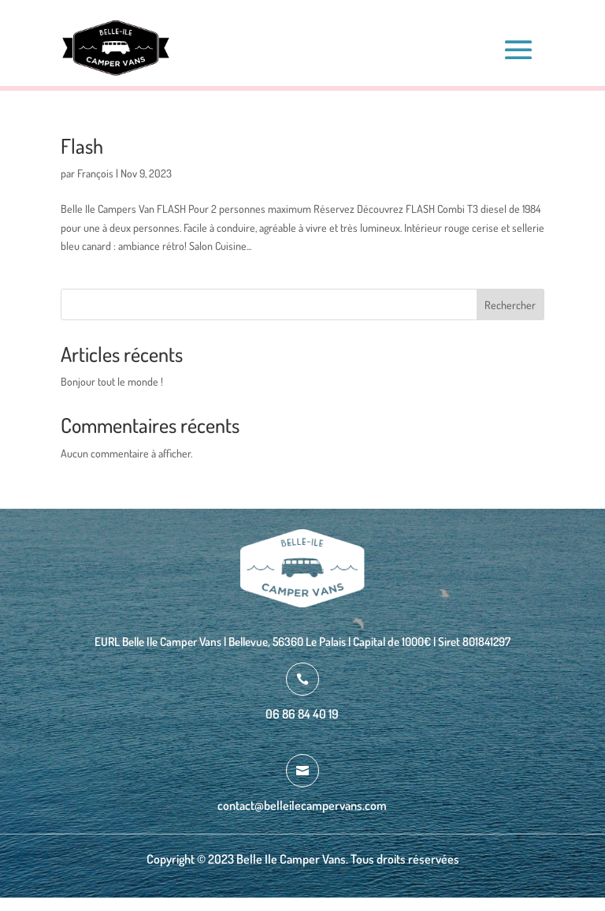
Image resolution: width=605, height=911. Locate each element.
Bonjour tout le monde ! (112, 381)
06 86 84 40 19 (302, 714)
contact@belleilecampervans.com (302, 805)
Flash (82, 146)
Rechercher (510, 305)
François (95, 173)
